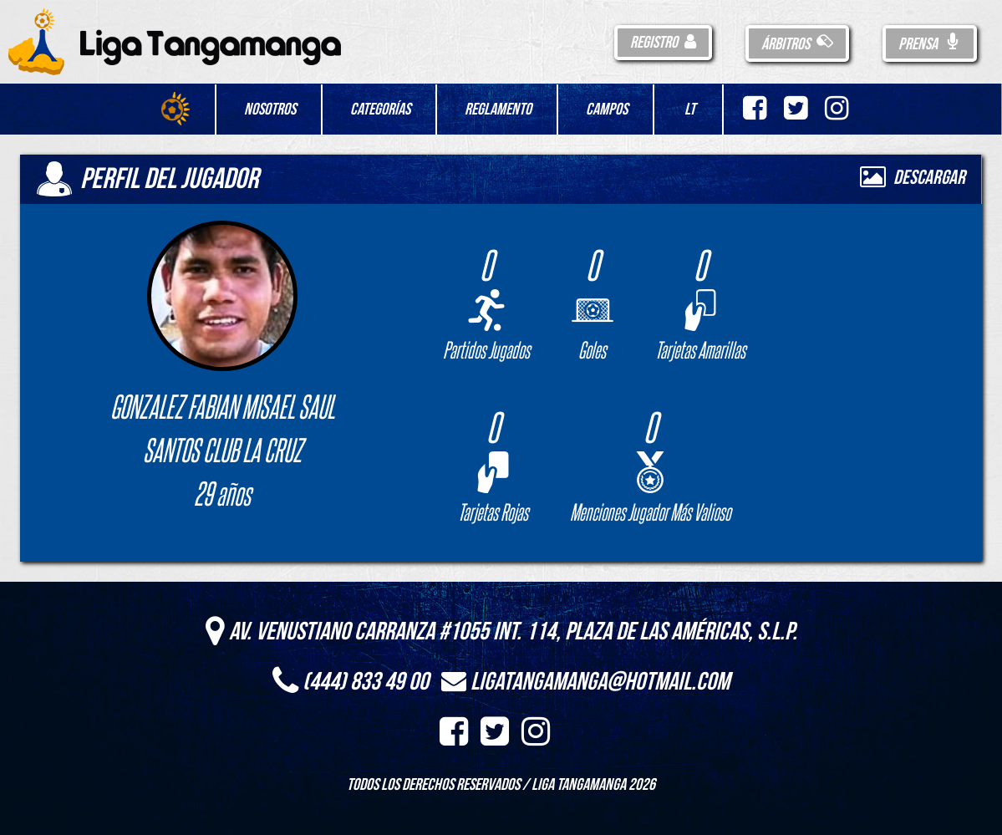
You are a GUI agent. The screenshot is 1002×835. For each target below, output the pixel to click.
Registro (663, 43)
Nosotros (270, 109)
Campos (607, 109)
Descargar (912, 177)
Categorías (380, 109)
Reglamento (498, 109)
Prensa (929, 44)
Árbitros (797, 44)
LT (689, 109)
